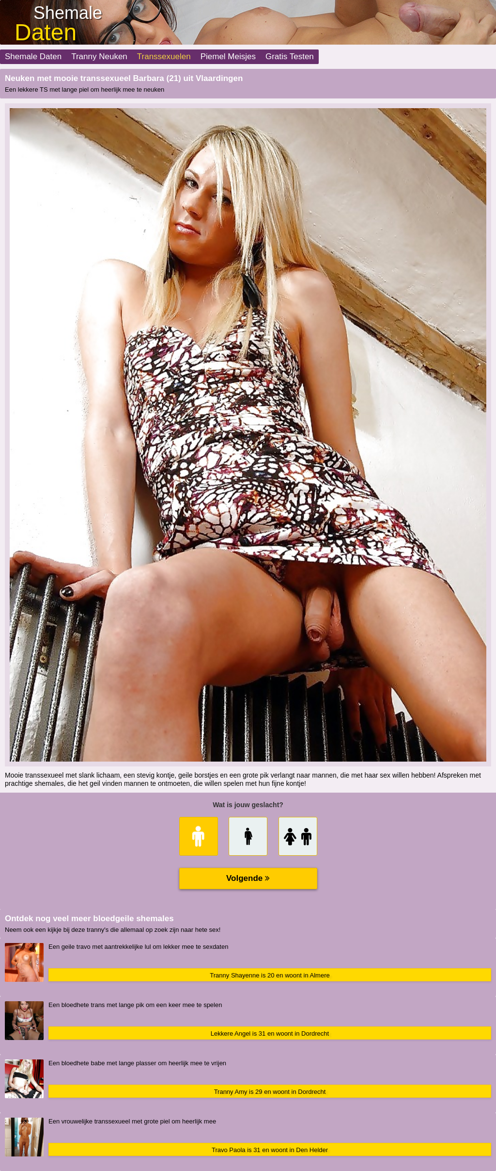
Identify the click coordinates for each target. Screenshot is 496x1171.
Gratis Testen (289, 56)
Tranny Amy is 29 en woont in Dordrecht (270, 1091)
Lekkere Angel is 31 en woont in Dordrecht (270, 1033)
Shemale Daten (33, 56)
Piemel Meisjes (228, 56)
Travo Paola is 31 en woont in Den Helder (270, 1150)
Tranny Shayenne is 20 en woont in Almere (269, 975)
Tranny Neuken (99, 56)
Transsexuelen (164, 56)
